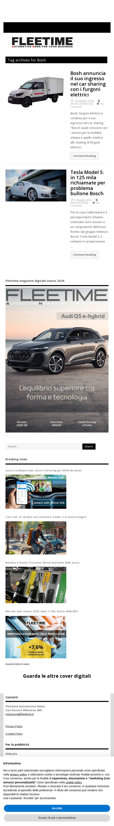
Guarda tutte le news (17, 664)
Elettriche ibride (79, 202)
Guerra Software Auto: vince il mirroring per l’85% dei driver (43, 470)
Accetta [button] (57, 808)
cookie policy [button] (74, 782)
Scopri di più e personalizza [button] (57, 817)
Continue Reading (84, 155)
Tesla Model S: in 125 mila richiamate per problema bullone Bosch (87, 183)
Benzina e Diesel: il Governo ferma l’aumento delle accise (42, 562)
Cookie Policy (14, 733)
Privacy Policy (14, 726)
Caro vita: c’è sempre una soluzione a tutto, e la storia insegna (45, 517)
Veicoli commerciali (81, 103)
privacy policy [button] (18, 774)
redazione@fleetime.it (19, 714)
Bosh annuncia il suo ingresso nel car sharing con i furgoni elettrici (88, 84)
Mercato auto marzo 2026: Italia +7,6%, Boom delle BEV (41, 611)
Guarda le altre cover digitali (57, 676)
